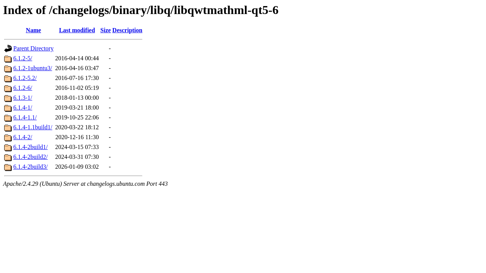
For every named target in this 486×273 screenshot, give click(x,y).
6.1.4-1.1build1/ (32, 127)
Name (33, 30)
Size (105, 30)
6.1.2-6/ (22, 88)
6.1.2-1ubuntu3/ (32, 68)
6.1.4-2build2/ (30, 157)
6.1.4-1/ (22, 107)
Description (127, 30)
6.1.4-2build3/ (30, 166)
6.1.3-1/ (22, 97)
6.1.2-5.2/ (25, 78)
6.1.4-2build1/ (30, 147)
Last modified (77, 30)
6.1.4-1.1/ (25, 117)
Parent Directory (33, 48)
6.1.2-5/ (22, 58)
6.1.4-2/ (22, 137)
